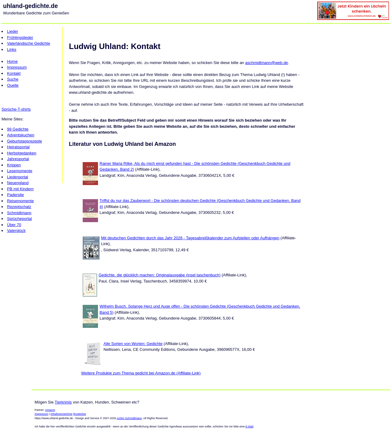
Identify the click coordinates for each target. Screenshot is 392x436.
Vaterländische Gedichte (28, 43)
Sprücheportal (19, 218)
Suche (12, 79)
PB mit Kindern (20, 189)
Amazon (50, 409)
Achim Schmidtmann (129, 418)
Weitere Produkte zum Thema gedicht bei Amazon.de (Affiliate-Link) (141, 373)
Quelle (13, 85)
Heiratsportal (18, 147)
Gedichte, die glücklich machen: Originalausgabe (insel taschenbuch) (160, 275)
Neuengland (17, 182)
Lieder (12, 31)
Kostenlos (80, 413)
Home (12, 61)
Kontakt (14, 73)
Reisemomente (20, 201)
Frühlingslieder (20, 37)
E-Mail (250, 426)
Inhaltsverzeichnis (62, 413)
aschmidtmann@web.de (266, 62)
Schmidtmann (19, 212)
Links (11, 49)
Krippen (14, 165)
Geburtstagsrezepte (24, 141)
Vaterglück (16, 230)
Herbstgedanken (21, 153)
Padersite (15, 194)
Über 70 (14, 224)
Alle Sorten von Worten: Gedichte (133, 343)
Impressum (17, 67)
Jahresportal (18, 159)
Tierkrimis (63, 402)
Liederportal (17, 177)
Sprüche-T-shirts (16, 109)
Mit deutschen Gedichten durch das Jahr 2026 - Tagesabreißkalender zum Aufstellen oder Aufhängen (190, 238)
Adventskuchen (20, 135)
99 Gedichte (17, 129)
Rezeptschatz (19, 206)
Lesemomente (19, 171)
